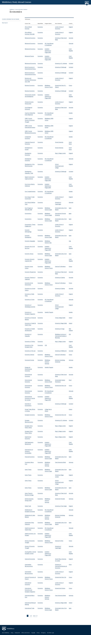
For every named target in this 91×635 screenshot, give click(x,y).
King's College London (60, 153)
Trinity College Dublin (60, 317)
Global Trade (28, 506)
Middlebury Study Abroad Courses (16, 2)
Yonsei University (59, 142)
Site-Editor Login (50, 632)
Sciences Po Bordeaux (60, 266)
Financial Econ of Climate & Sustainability (29, 451)
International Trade (29, 608)
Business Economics (30, 85)
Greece (70, 409)
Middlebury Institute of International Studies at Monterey (60, 336)
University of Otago (59, 328)
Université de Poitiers (60, 588)
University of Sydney (60, 277)
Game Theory (28, 469)
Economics (40, 27)
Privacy (38, 632)
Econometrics (28, 213)
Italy (70, 241)
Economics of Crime (29, 299)
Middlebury (12, 9)
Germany (71, 360)
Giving (12, 632)
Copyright (33, 632)
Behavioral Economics (30, 38)
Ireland (70, 317)
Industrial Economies (30, 559)
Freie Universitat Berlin (60, 462)
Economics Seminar (29, 354)
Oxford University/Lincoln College (59, 166)
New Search (5, 23)
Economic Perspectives (30, 272)
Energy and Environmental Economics (28, 369)
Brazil (70, 380)
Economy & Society (29, 360)
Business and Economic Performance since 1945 (30, 80)
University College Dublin (61, 323)
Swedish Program (49, 312)
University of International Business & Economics (61, 566)
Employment (17, 632)
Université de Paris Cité (60, 385)
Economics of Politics (30, 341)
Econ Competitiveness (30, 191)
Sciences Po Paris (59, 540)
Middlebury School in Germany (47, 361)
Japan (70, 213)
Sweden (71, 113)
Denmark (71, 43)
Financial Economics (30, 456)
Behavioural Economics (30, 63)
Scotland (71, 63)
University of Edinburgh (60, 67)
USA (70, 334)
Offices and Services (25, 632)
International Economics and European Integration (30, 590)
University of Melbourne (61, 351)
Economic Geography (30, 241)
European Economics (30, 414)
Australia (71, 38)
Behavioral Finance (29, 56)
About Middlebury (5, 632)
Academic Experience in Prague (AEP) (48, 50)
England (71, 27)
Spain (70, 208)
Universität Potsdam (60, 498)
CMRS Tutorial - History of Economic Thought (30, 120)
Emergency (43, 632)
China (70, 564)
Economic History (29, 253)
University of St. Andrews (61, 63)
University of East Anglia (61, 506)
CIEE (46, 345)
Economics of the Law (30, 351)
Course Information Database (21, 9)
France (70, 85)
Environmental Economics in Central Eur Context (30, 398)
